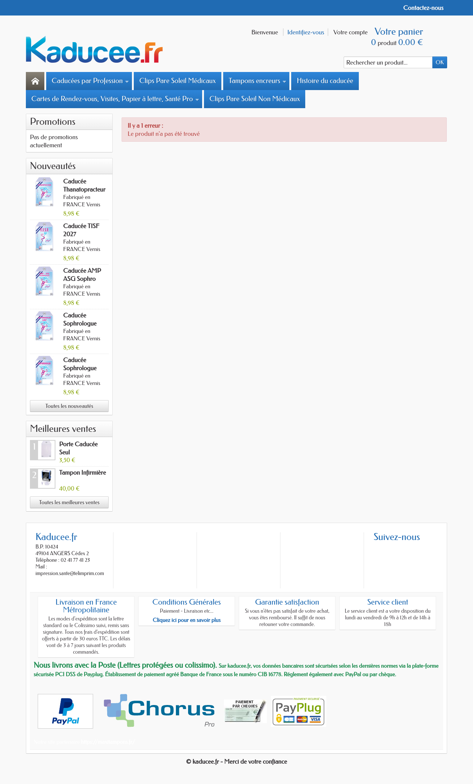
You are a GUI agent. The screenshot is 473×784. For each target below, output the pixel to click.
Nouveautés (53, 166)
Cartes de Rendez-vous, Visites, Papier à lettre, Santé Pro (115, 99)
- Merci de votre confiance (254, 761)
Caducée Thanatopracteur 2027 (84, 189)
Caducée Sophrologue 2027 (79, 368)
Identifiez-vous (305, 32)
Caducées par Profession (90, 81)
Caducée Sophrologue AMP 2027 (79, 323)
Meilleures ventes (63, 428)
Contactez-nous (423, 7)
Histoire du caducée (325, 81)
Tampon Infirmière (82, 472)
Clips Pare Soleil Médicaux (177, 81)
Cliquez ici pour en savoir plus (187, 620)
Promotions (52, 121)
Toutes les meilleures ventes (69, 502)
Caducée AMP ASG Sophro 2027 (82, 278)
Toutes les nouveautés (69, 406)
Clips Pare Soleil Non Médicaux (255, 99)
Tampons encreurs (257, 81)
